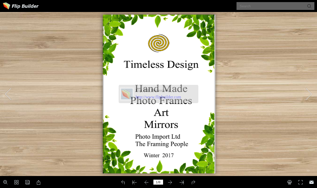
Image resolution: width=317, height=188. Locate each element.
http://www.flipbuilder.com (158, 97)
